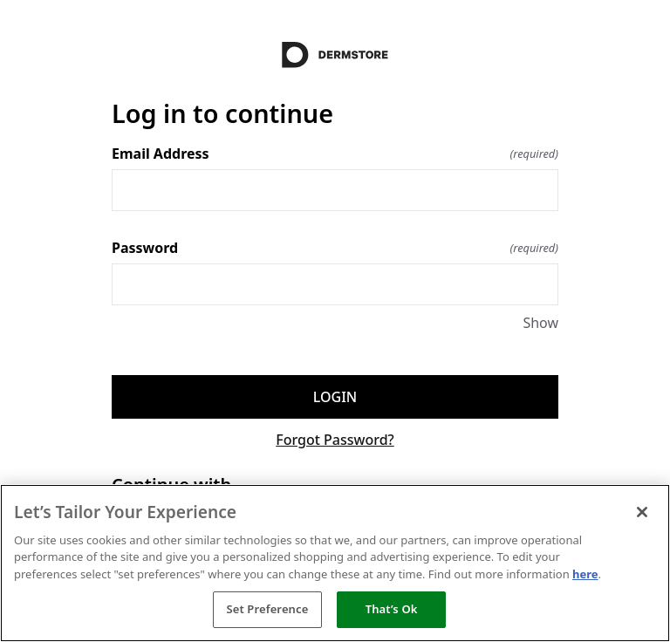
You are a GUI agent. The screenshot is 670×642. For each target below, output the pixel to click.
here (585, 574)
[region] (335, 563)
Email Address (335, 153)
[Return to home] (335, 55)
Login (335, 396)
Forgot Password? (335, 439)
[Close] (642, 512)
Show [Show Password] (540, 322)
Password (335, 247)
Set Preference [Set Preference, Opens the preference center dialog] (267, 609)
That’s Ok (392, 609)
